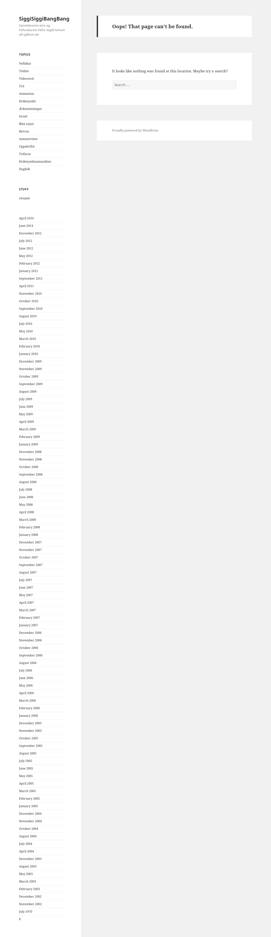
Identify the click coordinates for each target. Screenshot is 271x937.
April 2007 (26, 602)
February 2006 (29, 708)
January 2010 (28, 354)
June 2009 (26, 407)
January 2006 (28, 716)
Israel (23, 116)
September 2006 (31, 655)
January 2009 (28, 444)
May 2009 (26, 414)
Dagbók (24, 169)
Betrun (24, 131)
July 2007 (25, 580)
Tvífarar (25, 154)
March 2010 (27, 339)
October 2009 (28, 376)
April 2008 (26, 512)
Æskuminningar (30, 109)
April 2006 (26, 693)
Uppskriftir (27, 146)
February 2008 (29, 527)
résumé (24, 198)
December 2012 (30, 233)
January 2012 (28, 271)
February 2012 (29, 263)
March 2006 (27, 700)
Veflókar (25, 63)
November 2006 (30, 640)
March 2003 (27, 881)
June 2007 (26, 587)
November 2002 (30, 904)
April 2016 (26, 218)
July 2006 (25, 670)
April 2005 (26, 783)
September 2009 (31, 384)
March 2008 (27, 520)
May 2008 (26, 505)
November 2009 (30, 369)
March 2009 (27, 429)
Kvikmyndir (27, 101)
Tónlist (24, 71)
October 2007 (28, 557)
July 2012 (25, 241)
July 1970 (25, 911)
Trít (21, 86)
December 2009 (30, 361)
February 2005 (29, 798)
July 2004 (25, 844)
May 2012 (26, 256)
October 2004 (28, 829)
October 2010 (28, 301)
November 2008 (30, 459)
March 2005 (27, 791)
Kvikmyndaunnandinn (35, 161)
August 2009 (28, 391)
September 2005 (31, 746)
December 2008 (30, 452)
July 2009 (25, 399)
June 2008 (26, 497)
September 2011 (31, 278)
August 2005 (28, 753)
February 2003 (29, 889)
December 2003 (30, 859)
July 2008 (25, 489)
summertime (28, 139)
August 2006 (28, 663)
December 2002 (30, 896)
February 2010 (29, 346)
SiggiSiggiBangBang (44, 18)
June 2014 (26, 226)
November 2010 (30, 293)
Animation (26, 94)
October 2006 (28, 648)
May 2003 (26, 874)
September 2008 (31, 474)
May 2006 (26, 685)
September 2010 (31, 309)
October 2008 (28, 467)
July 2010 (25, 324)
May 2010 (26, 331)
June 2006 (26, 678)
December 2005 (30, 723)
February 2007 (29, 618)
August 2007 (28, 572)
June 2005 (26, 768)
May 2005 (26, 776)
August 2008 (28, 482)
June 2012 (26, 248)
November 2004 (30, 821)
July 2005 (25, 761)
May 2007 (26, 595)
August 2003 (28, 866)
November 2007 (30, 550)
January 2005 (28, 806)
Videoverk (26, 78)
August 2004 (28, 836)
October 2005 (28, 738)
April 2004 (26, 851)
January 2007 (28, 625)
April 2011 (26, 286)
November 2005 (30, 731)
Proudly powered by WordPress (135, 130)
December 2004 (30, 814)
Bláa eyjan (26, 124)
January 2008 (28, 535)
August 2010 (28, 316)
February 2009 (29, 437)
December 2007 (30, 542)
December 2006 (30, 633)
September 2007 (31, 565)
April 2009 (26, 422)
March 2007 (27, 610)
